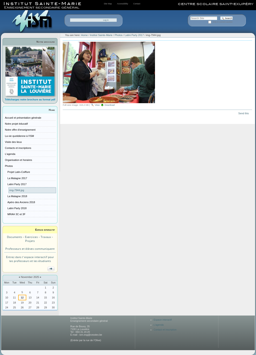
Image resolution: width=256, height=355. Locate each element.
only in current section (223, 22)
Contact (136, 4)
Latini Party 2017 (134, 35)
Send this (243, 113)
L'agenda (159, 324)
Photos (118, 35)
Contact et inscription (165, 329)
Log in (106, 20)
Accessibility (122, 4)
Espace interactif (45, 229)
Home (52, 109)
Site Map (108, 4)
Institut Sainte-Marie (101, 35)
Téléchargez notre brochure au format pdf (30, 99)
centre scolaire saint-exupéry (215, 4)
